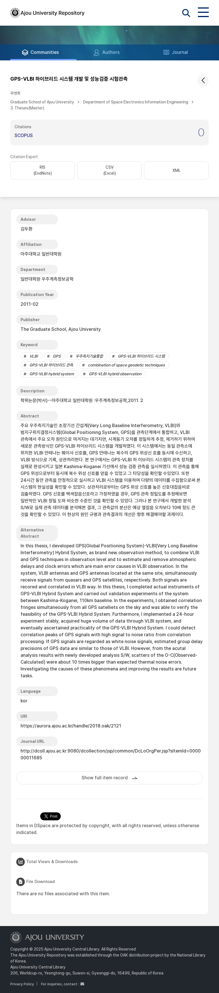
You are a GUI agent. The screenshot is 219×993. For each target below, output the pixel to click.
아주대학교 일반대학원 (41, 254)
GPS (57, 356)
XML (177, 170)
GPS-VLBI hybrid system (51, 374)
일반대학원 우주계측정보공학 (47, 279)
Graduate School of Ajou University (42, 102)
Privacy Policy (22, 984)
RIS (42, 170)
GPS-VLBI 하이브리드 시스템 (141, 356)
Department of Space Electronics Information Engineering (135, 102)
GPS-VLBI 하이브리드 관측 (51, 365)
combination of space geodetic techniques (126, 365)
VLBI (33, 356)
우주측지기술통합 (89, 356)
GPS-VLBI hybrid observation (115, 374)
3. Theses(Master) (27, 108)
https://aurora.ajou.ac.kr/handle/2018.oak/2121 (71, 726)
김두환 (27, 229)
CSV (109, 170)
